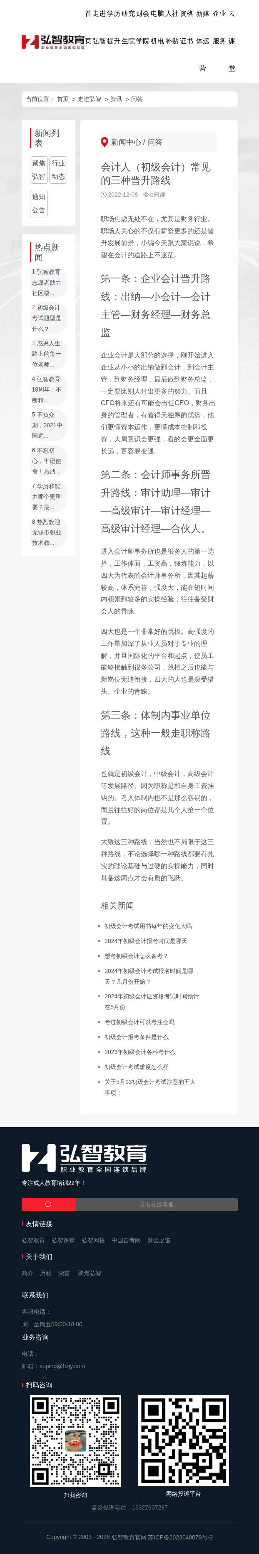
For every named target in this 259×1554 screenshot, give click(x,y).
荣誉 (64, 1273)
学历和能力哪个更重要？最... (46, 497)
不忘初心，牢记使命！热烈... (46, 461)
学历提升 (113, 27)
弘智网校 (93, 1240)
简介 (27, 1273)
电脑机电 (157, 27)
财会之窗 (159, 1240)
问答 (137, 99)
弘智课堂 (63, 1240)
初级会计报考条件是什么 (137, 1037)
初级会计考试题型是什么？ (46, 318)
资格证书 (186, 27)
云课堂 (232, 41)
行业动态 (58, 170)
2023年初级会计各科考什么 (140, 1052)
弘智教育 (33, 1240)
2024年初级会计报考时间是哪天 (146, 941)
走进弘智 (99, 27)
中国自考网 (126, 1240)
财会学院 (142, 27)
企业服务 (219, 27)
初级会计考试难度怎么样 (137, 1067)
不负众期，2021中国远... (47, 425)
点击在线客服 (156, 1204)
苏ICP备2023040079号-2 (180, 1537)
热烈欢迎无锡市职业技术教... (46, 533)
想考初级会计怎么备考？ (137, 955)
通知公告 (38, 203)
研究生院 (128, 27)
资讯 (116, 99)
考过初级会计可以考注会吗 (139, 1022)
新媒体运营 (202, 41)
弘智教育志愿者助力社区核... (46, 283)
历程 (46, 1273)
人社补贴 (172, 27)
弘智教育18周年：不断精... (47, 390)
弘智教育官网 (129, 1537)
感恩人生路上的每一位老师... (46, 354)
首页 (88, 27)
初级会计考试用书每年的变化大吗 (148, 926)
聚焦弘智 (38, 170)
